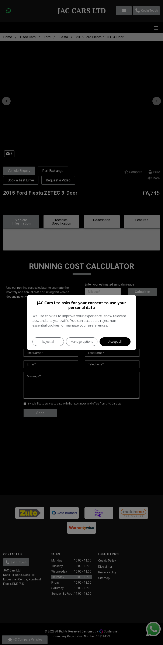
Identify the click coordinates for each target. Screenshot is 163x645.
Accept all (115, 341)
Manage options (81, 341)
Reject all (48, 341)
